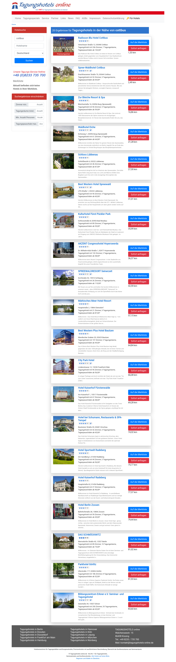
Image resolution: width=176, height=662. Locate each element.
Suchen (29, 60)
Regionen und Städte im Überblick (87, 658)
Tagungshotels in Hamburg (33, 640)
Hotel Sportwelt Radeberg (92, 450)
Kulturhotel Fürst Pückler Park (94, 214)
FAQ (78, 18)
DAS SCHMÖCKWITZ (89, 534)
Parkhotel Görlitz (87, 564)
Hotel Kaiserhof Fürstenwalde (94, 387)
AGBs (84, 18)
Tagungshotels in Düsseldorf (34, 634)
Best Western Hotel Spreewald (94, 184)
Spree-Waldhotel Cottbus (91, 67)
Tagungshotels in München (83, 637)
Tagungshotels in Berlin (31, 629)
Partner (54, 18)
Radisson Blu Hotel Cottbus (93, 37)
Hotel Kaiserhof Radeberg (92, 477)
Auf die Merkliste (138, 42)
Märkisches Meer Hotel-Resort (94, 300)
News (70, 18)
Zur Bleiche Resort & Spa (91, 97)
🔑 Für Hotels (133, 18)
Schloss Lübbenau (88, 154)
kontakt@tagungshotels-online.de (137, 642)
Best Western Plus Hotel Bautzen (96, 330)
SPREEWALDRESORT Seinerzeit (95, 271)
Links (63, 18)
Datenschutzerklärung (113, 18)
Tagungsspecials (31, 18)
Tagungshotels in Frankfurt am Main (37, 637)
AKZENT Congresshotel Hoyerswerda (98, 243)
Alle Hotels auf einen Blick (100, 656)
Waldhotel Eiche (86, 127)
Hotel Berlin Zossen (88, 505)
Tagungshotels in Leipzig (82, 634)
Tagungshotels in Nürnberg (83, 640)
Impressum (95, 18)
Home (18, 18)
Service (45, 18)
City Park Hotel (86, 360)
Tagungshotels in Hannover (83, 629)
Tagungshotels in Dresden (32, 632)
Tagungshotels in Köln (81, 632)
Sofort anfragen (138, 48)
